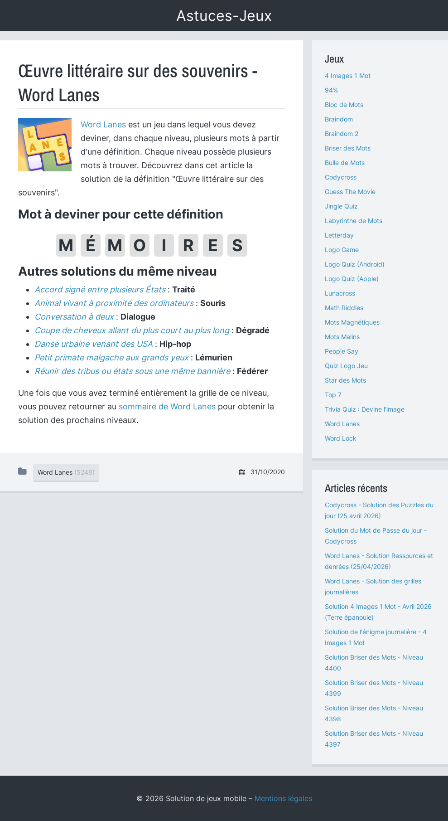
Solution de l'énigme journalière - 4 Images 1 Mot (376, 637)
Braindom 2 (341, 133)
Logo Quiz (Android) (355, 264)
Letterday (339, 235)
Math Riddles (344, 307)
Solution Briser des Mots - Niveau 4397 (374, 738)
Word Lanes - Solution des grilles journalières (373, 586)
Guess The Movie (350, 191)
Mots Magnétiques (352, 322)
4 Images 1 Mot (348, 75)
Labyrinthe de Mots (353, 220)
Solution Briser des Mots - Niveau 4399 (374, 688)
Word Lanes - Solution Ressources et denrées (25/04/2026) (379, 561)
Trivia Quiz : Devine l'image (365, 409)
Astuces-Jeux (224, 15)
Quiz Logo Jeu (346, 365)
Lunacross (340, 293)
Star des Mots (345, 380)
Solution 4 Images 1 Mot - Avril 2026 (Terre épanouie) (378, 611)
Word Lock (340, 438)
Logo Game (342, 249)
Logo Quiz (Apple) (352, 278)
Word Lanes (103, 124)
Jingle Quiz (341, 206)
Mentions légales (283, 798)
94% (331, 90)
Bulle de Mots (345, 162)
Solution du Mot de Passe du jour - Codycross (376, 535)
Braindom (339, 119)
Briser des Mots (348, 148)
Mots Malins (342, 336)
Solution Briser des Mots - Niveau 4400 (374, 662)
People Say (341, 351)
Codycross (340, 177)
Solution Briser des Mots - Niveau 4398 (374, 713)
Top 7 (333, 394)
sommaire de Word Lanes (167, 406)
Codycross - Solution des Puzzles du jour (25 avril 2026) (379, 510)
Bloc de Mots (344, 104)
